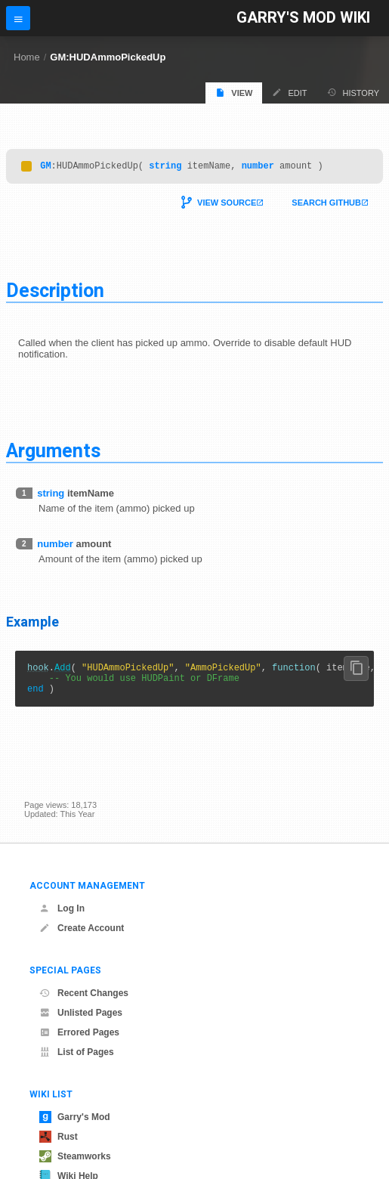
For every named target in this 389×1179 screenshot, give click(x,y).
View (233, 92)
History (353, 92)
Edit (289, 92)
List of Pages (76, 1052)
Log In (62, 908)
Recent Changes (83, 993)
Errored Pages (79, 1032)
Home (27, 57)
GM (45, 167)
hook (38, 671)
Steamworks (75, 1156)
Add (62, 671)
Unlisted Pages (80, 1013)
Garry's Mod (74, 1117)
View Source (226, 204)
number (258, 167)
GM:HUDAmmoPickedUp (107, 57)
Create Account (81, 928)
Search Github (326, 204)
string (165, 167)
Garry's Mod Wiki (303, 18)
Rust (58, 1137)
